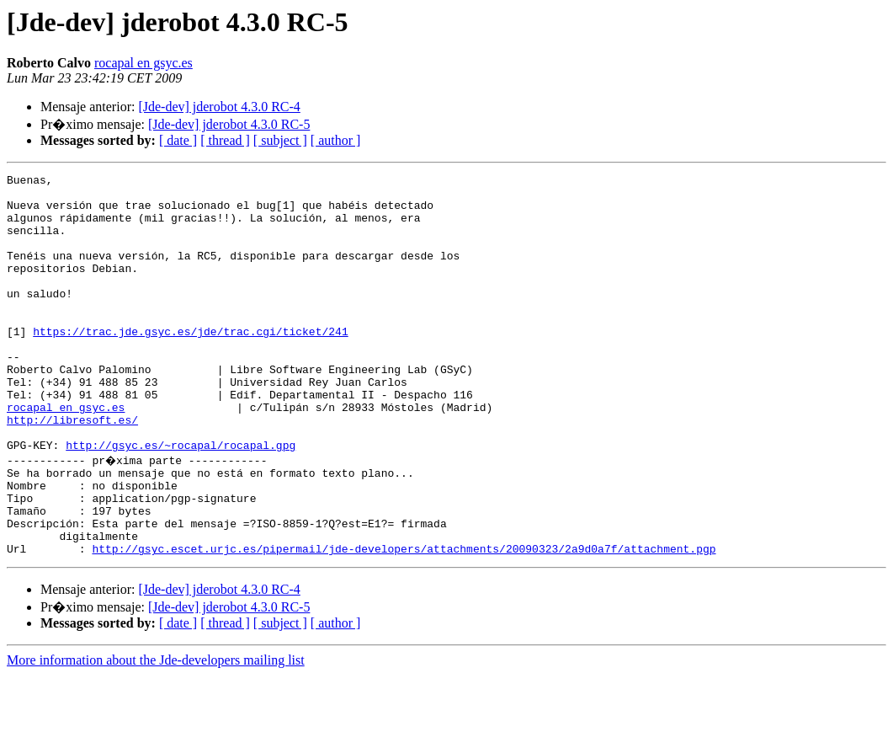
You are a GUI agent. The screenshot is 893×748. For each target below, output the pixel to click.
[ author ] (336, 140)
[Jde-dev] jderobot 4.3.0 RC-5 (229, 124)
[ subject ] (280, 140)
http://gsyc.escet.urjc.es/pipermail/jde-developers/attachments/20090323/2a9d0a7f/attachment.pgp (403, 621)
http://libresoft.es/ (72, 470)
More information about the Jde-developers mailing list (156, 733)
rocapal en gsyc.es (143, 63)
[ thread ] (225, 140)
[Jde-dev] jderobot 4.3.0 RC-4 (219, 106)
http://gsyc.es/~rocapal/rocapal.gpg (180, 500)
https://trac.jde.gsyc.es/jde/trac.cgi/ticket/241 (190, 363)
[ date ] (178, 140)
